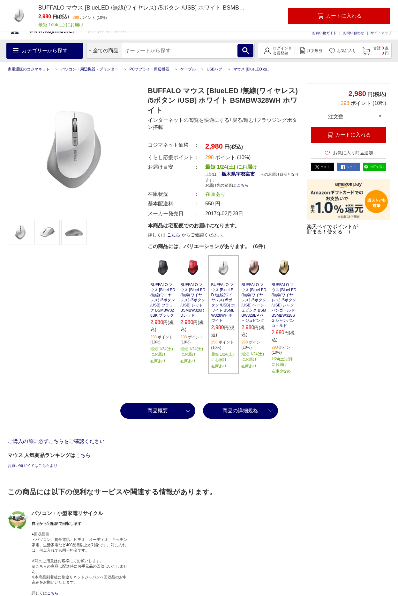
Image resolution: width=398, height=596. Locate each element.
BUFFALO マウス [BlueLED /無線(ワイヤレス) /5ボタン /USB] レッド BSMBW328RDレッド (192, 300)
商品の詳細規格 (240, 410)
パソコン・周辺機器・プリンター (89, 69)
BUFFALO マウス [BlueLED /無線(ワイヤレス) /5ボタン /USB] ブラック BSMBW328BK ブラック (162, 300)
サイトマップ (381, 33)
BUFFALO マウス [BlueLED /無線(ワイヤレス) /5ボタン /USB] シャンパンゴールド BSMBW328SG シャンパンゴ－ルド (284, 305)
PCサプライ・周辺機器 (149, 69)
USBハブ (214, 69)
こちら (242, 185)
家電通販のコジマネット (29, 69)
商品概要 (157, 410)
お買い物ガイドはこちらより (32, 465)
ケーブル (188, 69)
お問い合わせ (353, 33)
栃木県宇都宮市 (239, 174)
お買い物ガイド (324, 33)
